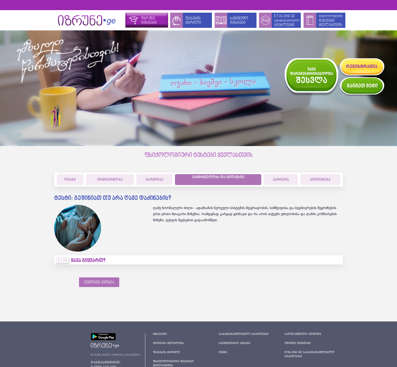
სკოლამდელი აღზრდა (303, 334)
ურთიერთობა (110, 180)
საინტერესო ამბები (234, 343)
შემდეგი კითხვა (99, 282)
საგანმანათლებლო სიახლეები (244, 334)
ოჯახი (70, 180)
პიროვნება (320, 180)
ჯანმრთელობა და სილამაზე (218, 177)
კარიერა (281, 180)
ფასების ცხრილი (166, 352)
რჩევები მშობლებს (168, 343)
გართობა (154, 180)
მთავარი (160, 334)
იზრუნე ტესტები (298, 343)
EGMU (223, 352)
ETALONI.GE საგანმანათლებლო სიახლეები (309, 354)
